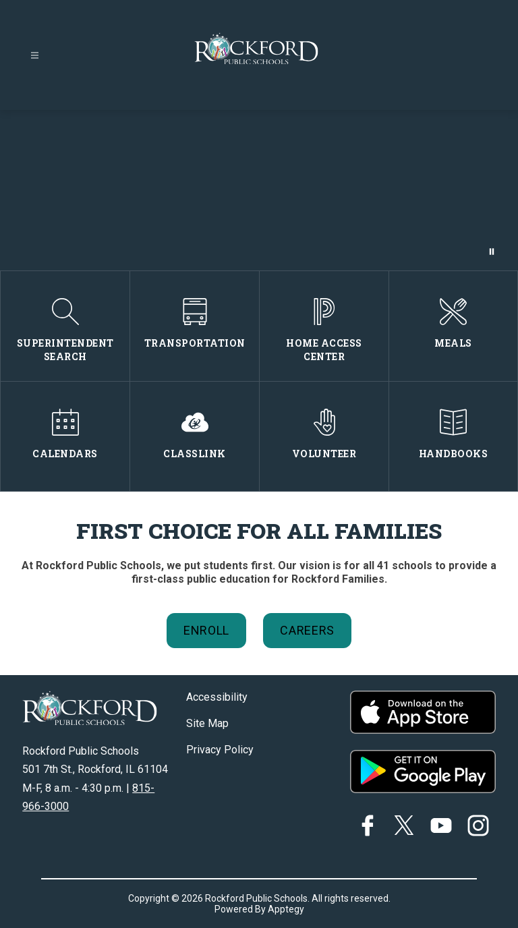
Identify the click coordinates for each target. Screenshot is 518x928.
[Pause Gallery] (491, 251)
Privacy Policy (220, 749)
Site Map (207, 723)
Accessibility (217, 697)
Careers (307, 630)
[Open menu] (34, 55)
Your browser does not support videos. (259, 190)
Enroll (206, 630)
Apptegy (286, 909)
